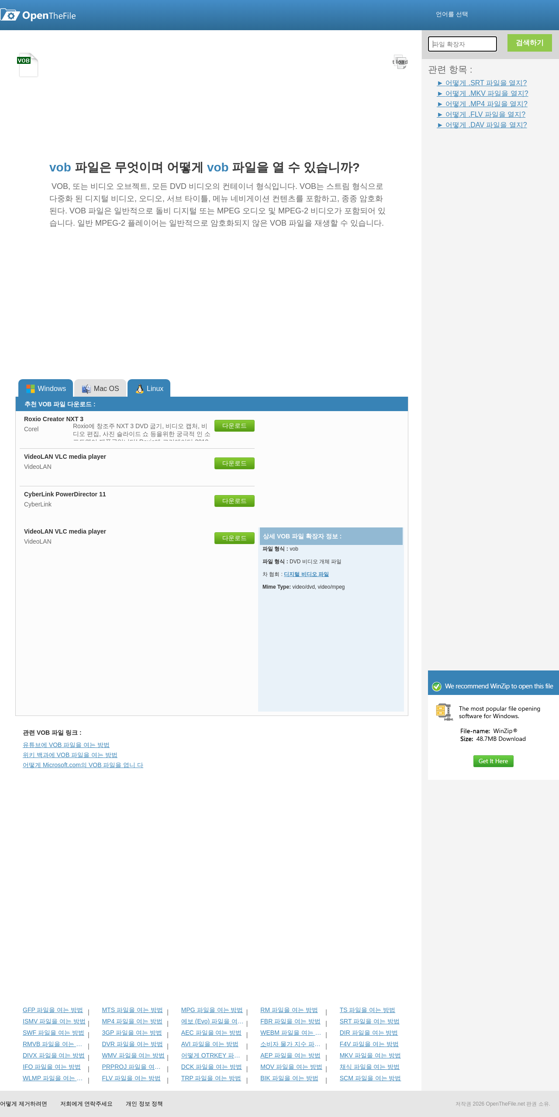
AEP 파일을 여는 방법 (290, 1055)
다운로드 (234, 425)
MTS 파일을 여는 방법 (132, 1009)
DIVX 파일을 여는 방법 (54, 1055)
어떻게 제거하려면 (23, 1103)
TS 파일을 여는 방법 (368, 1009)
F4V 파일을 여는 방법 (369, 1043)
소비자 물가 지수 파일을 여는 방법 (292, 1043)
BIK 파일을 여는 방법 (289, 1078)
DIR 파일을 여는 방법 (369, 1032)
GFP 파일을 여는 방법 (53, 1009)
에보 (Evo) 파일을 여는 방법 (213, 1021)
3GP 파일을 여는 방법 (132, 1032)
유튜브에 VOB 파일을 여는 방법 (66, 744)
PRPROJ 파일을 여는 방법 (133, 1066)
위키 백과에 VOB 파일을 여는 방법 (70, 754)
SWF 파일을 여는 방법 (53, 1032)
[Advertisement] (498, 261)
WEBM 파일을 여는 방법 (292, 1032)
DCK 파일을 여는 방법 (211, 1066)
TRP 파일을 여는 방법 (211, 1078)
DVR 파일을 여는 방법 (132, 1043)
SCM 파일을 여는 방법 (370, 1078)
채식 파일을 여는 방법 (370, 1066)
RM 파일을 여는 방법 (288, 1009)
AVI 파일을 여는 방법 (209, 1043)
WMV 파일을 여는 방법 (133, 1055)
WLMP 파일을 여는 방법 (54, 1078)
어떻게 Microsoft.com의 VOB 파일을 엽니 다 (83, 764)
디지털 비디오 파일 (306, 574)
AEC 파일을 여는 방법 (211, 1032)
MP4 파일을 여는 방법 (132, 1021)
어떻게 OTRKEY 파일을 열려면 (213, 1055)
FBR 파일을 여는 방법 (290, 1021)
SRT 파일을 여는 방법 (370, 1021)
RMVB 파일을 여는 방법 (54, 1043)
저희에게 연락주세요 (86, 1103)
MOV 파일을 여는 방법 (291, 1066)
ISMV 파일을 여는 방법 (54, 1021)
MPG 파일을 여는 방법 (212, 1009)
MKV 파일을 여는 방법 (370, 1055)
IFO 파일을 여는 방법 (52, 1066)
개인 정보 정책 (144, 1103)
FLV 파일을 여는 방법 (131, 1078)
